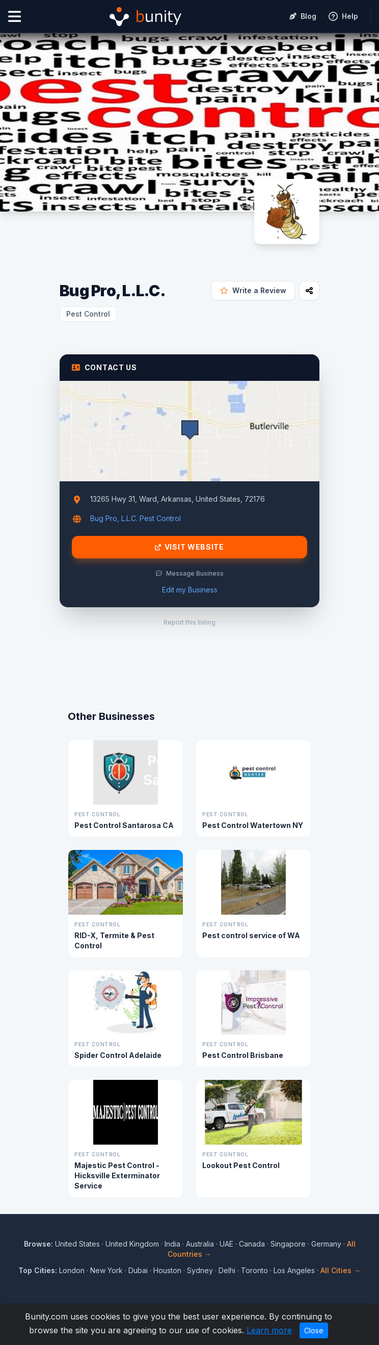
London (72, 1270)
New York (106, 1270)
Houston (167, 1270)
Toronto (254, 1270)
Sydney (200, 1270)
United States (77, 1243)
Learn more (269, 1330)
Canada (252, 1243)
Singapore (288, 1243)
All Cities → (340, 1270)
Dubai (138, 1270)
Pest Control (88, 313)
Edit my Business (190, 589)
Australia (200, 1243)
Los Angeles (294, 1270)
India (172, 1243)
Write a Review (253, 290)
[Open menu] (14, 17)
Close (313, 1330)
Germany (326, 1243)
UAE (226, 1243)
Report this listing (189, 622)
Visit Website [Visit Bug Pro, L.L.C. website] (189, 547)
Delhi (227, 1270)
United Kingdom (132, 1243)
